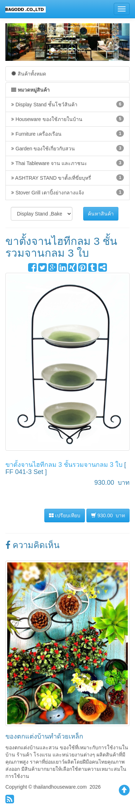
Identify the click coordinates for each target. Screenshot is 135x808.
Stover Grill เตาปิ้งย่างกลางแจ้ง (67, 192)
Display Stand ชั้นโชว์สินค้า (67, 104)
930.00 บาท (108, 515)
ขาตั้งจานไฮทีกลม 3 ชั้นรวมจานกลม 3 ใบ (63, 464)
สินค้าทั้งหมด (28, 74)
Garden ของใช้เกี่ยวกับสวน (67, 148)
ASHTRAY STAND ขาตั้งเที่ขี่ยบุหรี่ (67, 177)
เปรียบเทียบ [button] (64, 515)
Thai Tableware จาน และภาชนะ (67, 163)
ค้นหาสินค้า (101, 214)
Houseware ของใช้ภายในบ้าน (67, 119)
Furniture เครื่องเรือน (67, 133)
